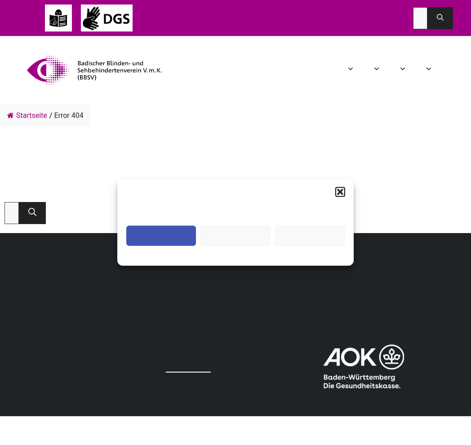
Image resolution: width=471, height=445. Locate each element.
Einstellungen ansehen (310, 235)
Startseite (27, 115)
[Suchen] (440, 18)
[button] (340, 191)
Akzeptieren (161, 235)
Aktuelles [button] (377, 70)
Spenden (460, 70)
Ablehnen (235, 235)
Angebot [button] (403, 70)
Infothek (446, 70)
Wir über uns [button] (351, 70)
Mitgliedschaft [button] (430, 70)
